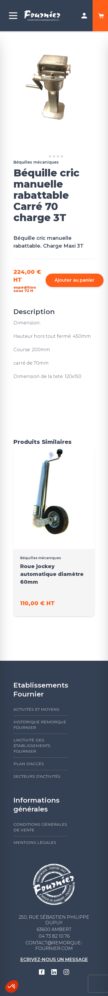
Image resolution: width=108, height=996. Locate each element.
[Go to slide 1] (46, 156)
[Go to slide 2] (50, 156)
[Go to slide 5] (62, 156)
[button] (11, 986)
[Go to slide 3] (54, 156)
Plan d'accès (28, 763)
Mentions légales (34, 842)
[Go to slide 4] (58, 156)
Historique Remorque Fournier (39, 724)
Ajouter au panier (75, 280)
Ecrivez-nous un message (54, 959)
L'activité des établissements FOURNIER (31, 746)
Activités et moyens (36, 709)
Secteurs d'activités (36, 776)
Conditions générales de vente (40, 827)
